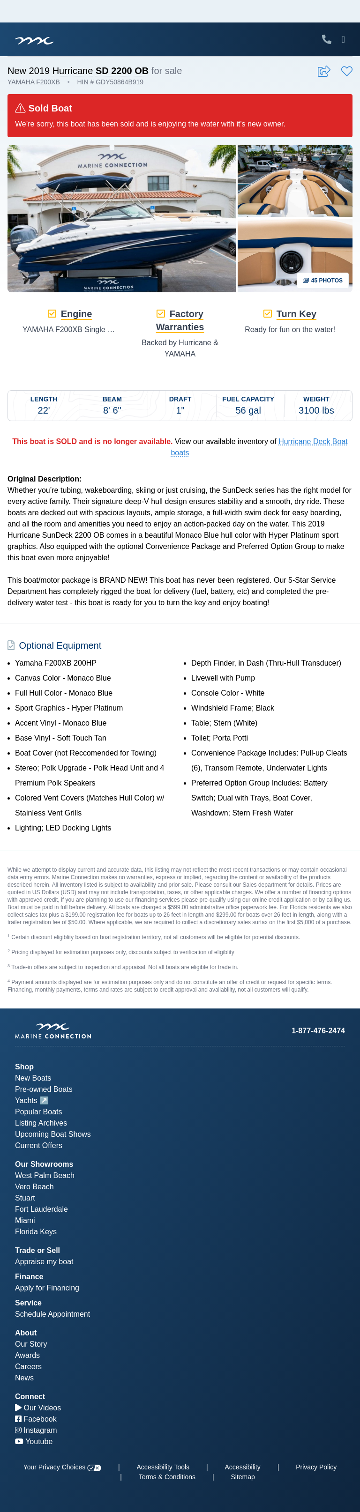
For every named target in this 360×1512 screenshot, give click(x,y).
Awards (27, 1355)
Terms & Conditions (167, 1477)
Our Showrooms (44, 1164)
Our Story (31, 1344)
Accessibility (243, 1467)
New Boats (33, 1078)
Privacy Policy (316, 1467)
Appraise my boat (44, 1262)
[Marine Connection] (34, 40)
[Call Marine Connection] (326, 39)
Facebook (36, 1419)
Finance (29, 1277)
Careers (28, 1367)
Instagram (36, 1430)
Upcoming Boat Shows (53, 1134)
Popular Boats (38, 1112)
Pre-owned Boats (44, 1089)
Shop (24, 1067)
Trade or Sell (37, 1250)
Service (28, 1303)
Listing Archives (41, 1123)
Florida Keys (36, 1232)
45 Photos (323, 280)
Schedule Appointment (52, 1314)
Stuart (25, 1198)
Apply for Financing (47, 1288)
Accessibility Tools (163, 1467)
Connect (30, 1397)
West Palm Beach (45, 1175)
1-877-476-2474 (318, 1031)
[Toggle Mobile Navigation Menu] (343, 39)
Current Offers (38, 1145)
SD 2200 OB (122, 71)
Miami (25, 1220)
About (26, 1333)
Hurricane (72, 71)
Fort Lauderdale (41, 1209)
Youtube (33, 1441)
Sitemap (243, 1477)
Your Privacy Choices (62, 1467)
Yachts (26, 1100)
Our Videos (38, 1408)
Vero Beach (34, 1187)
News (24, 1378)
